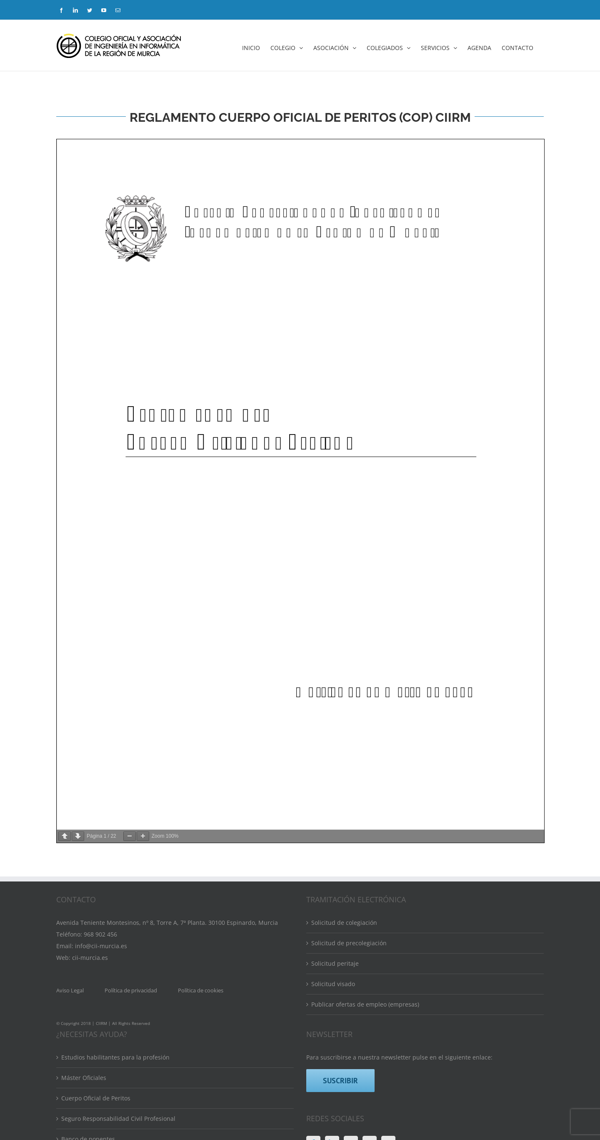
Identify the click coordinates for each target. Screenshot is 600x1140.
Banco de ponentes (88, 1027)
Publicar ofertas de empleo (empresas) (365, 892)
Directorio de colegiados (95, 1048)
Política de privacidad (131, 878)
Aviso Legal (70, 878)
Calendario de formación (95, 1088)
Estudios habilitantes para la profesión (115, 945)
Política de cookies (200, 878)
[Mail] (388, 1031)
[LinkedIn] (332, 1031)
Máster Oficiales (83, 966)
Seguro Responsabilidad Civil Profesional (118, 1007)
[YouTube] (369, 1031)
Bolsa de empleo (84, 1109)
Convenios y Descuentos (95, 1129)
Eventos (72, 1068)
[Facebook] (313, 1031)
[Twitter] (351, 1031)
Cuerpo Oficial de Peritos (95, 986)
